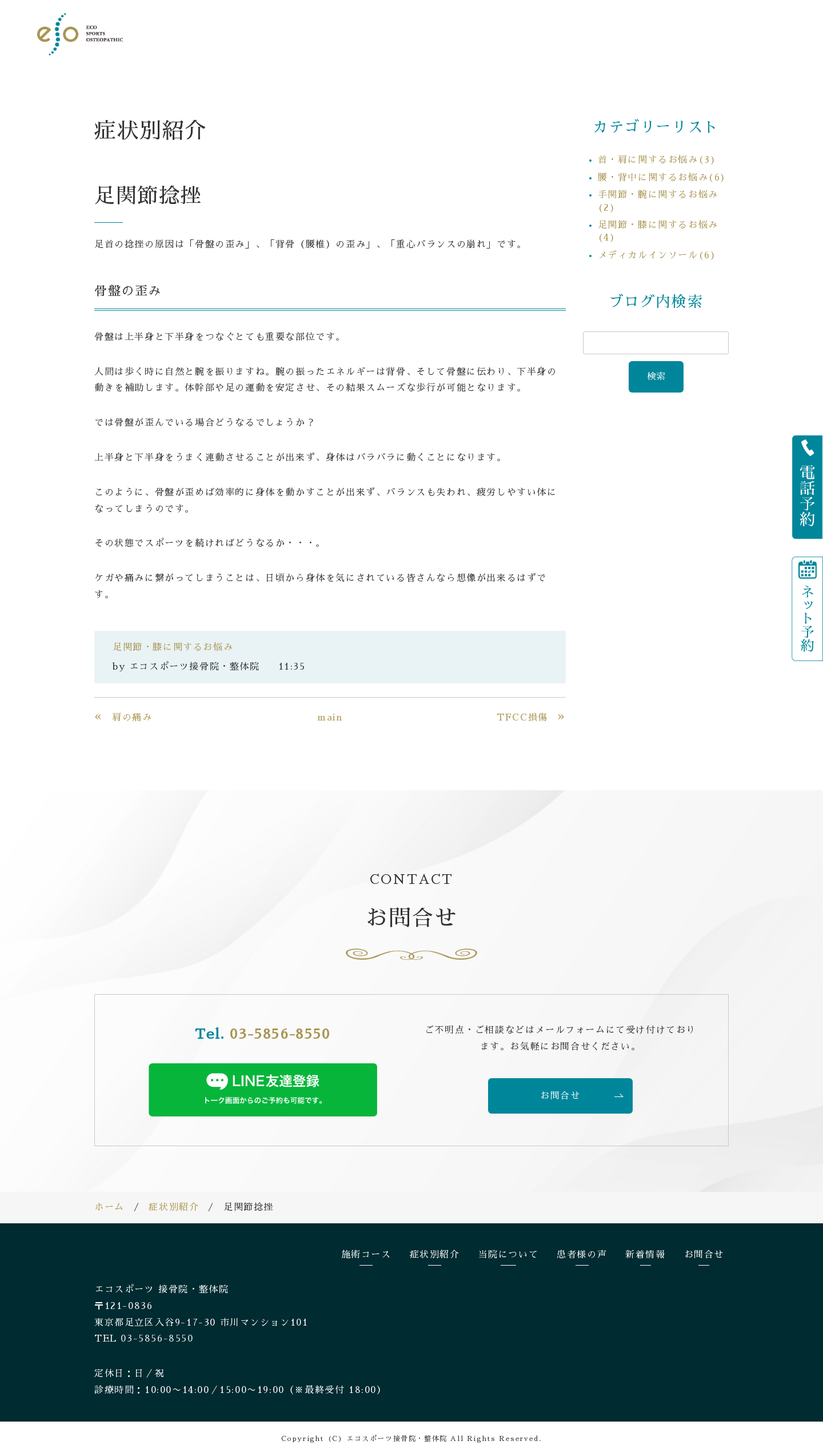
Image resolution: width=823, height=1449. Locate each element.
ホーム (109, 1199)
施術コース (416, 33)
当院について (547, 33)
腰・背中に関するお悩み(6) (662, 170)
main (329, 710)
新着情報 (673, 33)
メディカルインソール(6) (657, 248)
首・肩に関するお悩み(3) (657, 152)
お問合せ (743, 33)
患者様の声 (615, 33)
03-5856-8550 (280, 1027)
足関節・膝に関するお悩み (173, 640)
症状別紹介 (479, 33)
